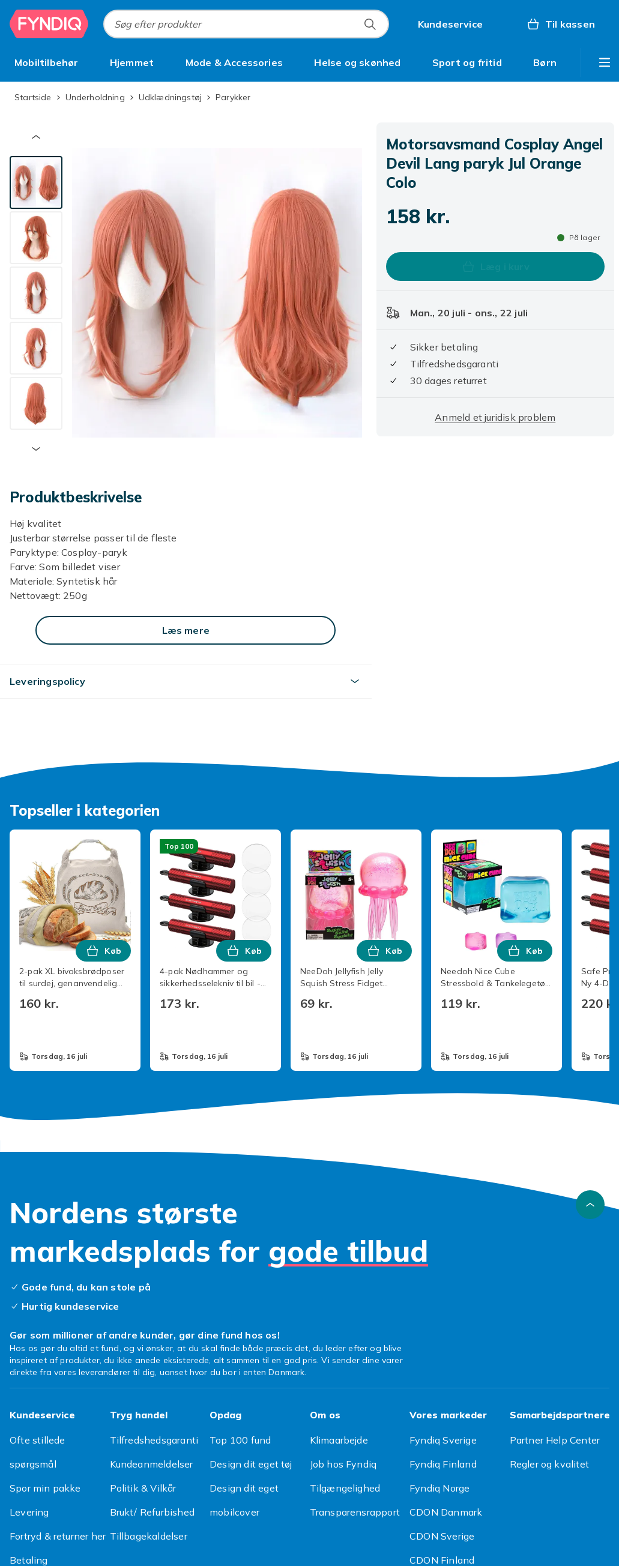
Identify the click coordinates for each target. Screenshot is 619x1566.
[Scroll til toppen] (590, 1204)
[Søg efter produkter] (369, 24)
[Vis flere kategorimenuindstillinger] (604, 62)
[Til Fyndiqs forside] (49, 24)
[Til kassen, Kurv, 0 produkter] (560, 24)
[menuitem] (46, 62)
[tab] (36, 182)
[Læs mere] (185, 630)
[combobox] (246, 24)
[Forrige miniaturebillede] (36, 136)
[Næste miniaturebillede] (36, 449)
